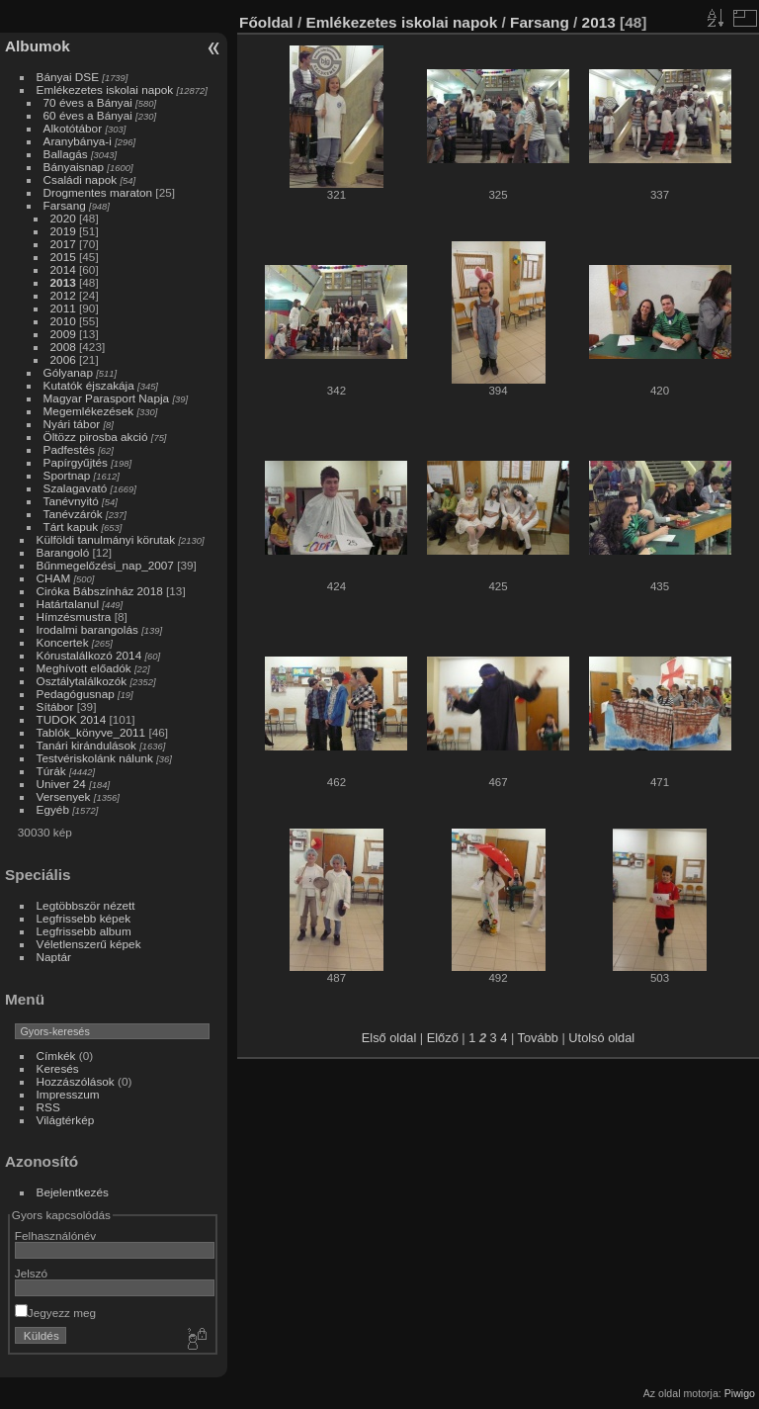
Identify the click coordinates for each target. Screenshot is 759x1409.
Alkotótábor (73, 128)
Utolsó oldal (601, 1037)
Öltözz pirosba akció (95, 436)
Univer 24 (61, 783)
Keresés (58, 1068)
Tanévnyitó (71, 500)
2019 (63, 230)
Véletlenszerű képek (89, 943)
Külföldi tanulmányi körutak (106, 539)
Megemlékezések (88, 410)
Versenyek (64, 796)
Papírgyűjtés (75, 462)
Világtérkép (66, 1119)
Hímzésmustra (74, 616)
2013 (63, 282)
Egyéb (53, 809)
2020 (63, 218)
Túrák (51, 770)
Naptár (54, 956)
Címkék (56, 1055)
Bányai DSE (68, 76)
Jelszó (31, 1273)
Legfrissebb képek (84, 918)
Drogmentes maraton (98, 192)
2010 (63, 320)
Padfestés (69, 449)
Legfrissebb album (84, 931)
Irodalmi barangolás (87, 629)
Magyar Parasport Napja (106, 398)
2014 (63, 269)
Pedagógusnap (76, 693)
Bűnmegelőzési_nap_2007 (105, 565)
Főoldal (266, 22)
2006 (63, 359)
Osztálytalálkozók (82, 680)
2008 (63, 346)
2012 (63, 295)
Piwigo (739, 1393)
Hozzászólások (76, 1081)
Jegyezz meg (55, 1312)
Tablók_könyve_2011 (91, 732)
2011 (63, 308)
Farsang (64, 205)
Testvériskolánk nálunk (95, 757)
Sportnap (67, 475)
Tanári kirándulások (86, 745)
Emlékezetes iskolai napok (105, 89)
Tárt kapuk (71, 526)
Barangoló (63, 552)
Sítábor (55, 706)
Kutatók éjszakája (88, 385)
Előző (443, 1037)
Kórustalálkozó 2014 (89, 655)
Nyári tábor (72, 423)
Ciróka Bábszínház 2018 (100, 590)
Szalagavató (75, 488)
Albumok (37, 46)
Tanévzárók (73, 513)
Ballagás (65, 153)
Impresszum (68, 1094)
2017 (63, 243)
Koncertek (63, 642)
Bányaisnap (74, 166)
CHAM (54, 578)
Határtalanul (68, 603)
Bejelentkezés (73, 1192)
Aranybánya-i (77, 140)
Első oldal (389, 1037)
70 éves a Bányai (87, 102)
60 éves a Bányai (87, 115)
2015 (63, 256)
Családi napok (80, 179)
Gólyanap (68, 372)
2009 (63, 333)
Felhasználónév (55, 1235)
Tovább (538, 1037)
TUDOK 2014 (72, 719)
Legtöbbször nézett (86, 905)
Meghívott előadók (84, 667)
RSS (48, 1107)
